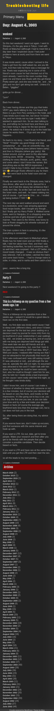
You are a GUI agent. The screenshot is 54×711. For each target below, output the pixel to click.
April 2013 (7, 481)
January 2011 (9, 512)
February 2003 (9, 684)
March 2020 (8, 473)
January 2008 (9, 551)
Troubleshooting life (27, 5)
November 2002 (10, 693)
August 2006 (8, 573)
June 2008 (7, 539)
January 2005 (9, 620)
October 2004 (9, 629)
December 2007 (10, 553)
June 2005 (7, 606)
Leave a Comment (12, 273)
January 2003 (9, 687)
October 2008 (9, 528)
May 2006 (7, 578)
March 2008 (8, 548)
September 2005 (10, 601)
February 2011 (9, 509)
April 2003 (7, 679)
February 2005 (9, 617)
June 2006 (7, 576)
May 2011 (7, 500)
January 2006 (9, 590)
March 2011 (8, 506)
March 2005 (8, 615)
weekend (7, 34)
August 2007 (8, 564)
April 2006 (7, 581)
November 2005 (10, 595)
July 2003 (7, 670)
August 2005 (8, 603)
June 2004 (7, 640)
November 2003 (10, 659)
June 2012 (7, 487)
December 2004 (10, 623)
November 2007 (10, 556)
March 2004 (8, 648)
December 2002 (10, 690)
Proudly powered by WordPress (20, 710)
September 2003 (10, 665)
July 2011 (7, 498)
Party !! (7, 278)
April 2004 (7, 645)
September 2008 (10, 531)
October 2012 (9, 484)
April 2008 (7, 545)
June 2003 (7, 673)
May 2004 (7, 642)
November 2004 (10, 626)
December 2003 (10, 656)
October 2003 (9, 662)
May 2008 (7, 542)
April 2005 (7, 612)
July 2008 (7, 537)
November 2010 (10, 514)
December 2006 (10, 567)
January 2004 (9, 654)
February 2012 (9, 492)
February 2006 (9, 587)
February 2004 (9, 651)
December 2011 (10, 495)
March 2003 (8, 681)
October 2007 (9, 559)
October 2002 (9, 695)
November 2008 (10, 526)
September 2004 (10, 631)
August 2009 (8, 523)
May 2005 (7, 609)
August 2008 (8, 534)
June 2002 (7, 706)
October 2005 (9, 598)
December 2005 (10, 592)
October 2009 (9, 517)
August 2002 (8, 701)
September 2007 (10, 562)
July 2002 (7, 704)
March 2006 (8, 584)
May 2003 (7, 676)
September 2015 (10, 478)
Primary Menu (13, 17)
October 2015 (9, 475)
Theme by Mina (39, 710)
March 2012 (8, 489)
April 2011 (7, 503)
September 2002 (10, 698)
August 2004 (8, 634)
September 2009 (10, 520)
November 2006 (10, 570)
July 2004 (7, 637)
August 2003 (8, 667)
